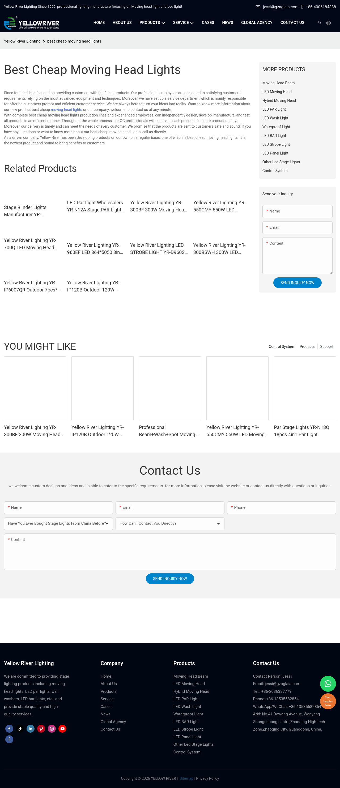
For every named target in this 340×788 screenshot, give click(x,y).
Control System (281, 346)
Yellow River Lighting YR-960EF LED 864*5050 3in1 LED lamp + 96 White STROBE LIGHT (95, 249)
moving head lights (66, 109)
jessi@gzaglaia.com (277, 7)
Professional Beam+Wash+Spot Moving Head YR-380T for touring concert (167, 431)
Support (326, 346)
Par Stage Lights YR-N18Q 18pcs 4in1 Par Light (301, 430)
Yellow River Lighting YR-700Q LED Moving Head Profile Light (30, 244)
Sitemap (186, 778)
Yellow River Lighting (22, 41)
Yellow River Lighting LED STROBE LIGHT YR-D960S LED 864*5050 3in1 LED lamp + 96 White (157, 249)
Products (307, 346)
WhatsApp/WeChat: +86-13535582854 (287, 706)
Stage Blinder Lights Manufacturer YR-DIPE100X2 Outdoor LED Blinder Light (30, 211)
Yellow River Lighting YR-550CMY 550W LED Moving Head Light (219, 206)
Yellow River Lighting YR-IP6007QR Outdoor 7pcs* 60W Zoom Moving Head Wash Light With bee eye (30, 286)
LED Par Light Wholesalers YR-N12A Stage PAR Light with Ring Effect (95, 206)
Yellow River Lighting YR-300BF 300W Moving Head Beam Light (158, 206)
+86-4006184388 (318, 7)
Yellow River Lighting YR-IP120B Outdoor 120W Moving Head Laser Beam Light (94, 286)
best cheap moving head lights (74, 41)
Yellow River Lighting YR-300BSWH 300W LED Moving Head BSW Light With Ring (219, 249)
